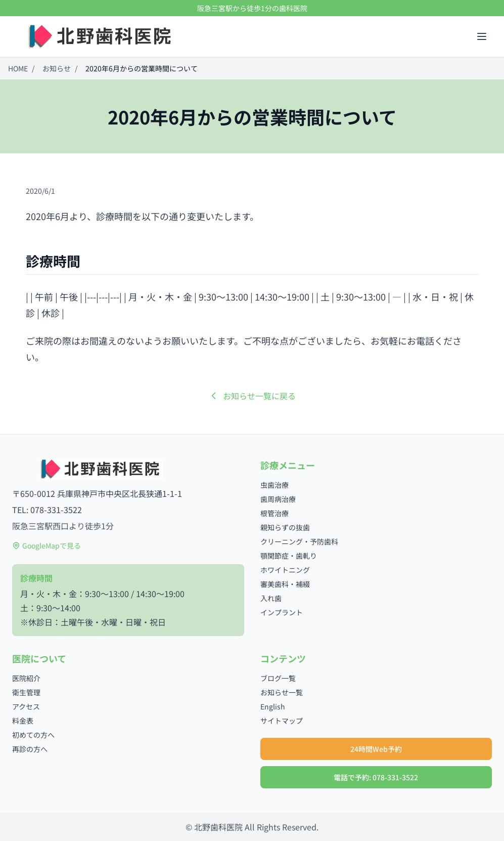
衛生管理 (26, 692)
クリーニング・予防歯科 (299, 541)
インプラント (281, 612)
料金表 (22, 721)
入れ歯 (271, 598)
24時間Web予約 (376, 749)
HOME (18, 68)
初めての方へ (33, 735)
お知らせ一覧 (281, 692)
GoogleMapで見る (46, 545)
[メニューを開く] (482, 36)
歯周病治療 (278, 499)
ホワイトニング (285, 570)
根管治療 (274, 513)
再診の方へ (30, 749)
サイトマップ (281, 721)
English (272, 706)
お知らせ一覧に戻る (252, 396)
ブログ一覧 (278, 678)
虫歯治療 (274, 485)
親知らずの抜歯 (285, 527)
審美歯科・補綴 (285, 584)
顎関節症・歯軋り (288, 556)
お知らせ (56, 68)
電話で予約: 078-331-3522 (376, 777)
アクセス (26, 706)
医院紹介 (26, 678)
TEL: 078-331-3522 (47, 509)
